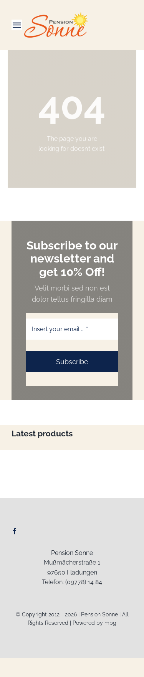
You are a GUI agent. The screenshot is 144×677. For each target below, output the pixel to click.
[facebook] (15, 531)
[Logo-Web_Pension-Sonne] (56, 15)
